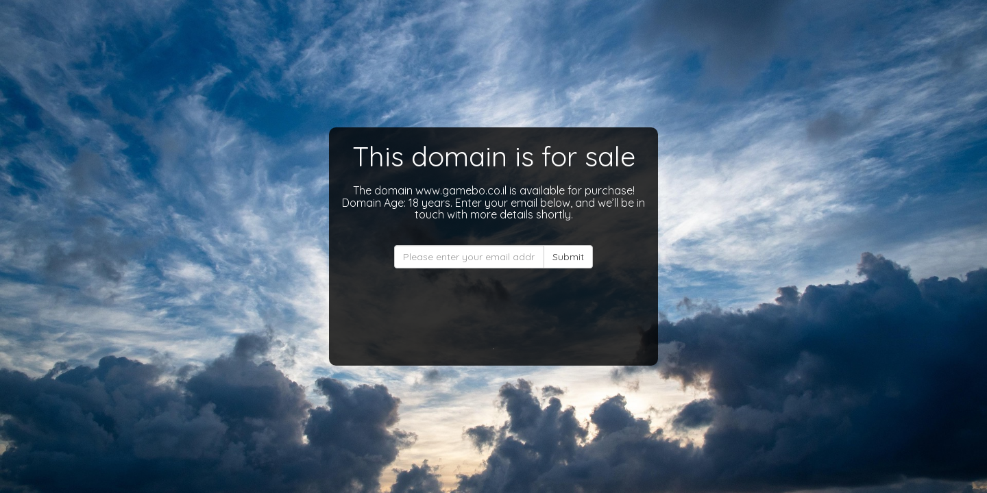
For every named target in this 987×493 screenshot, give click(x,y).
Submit (568, 257)
